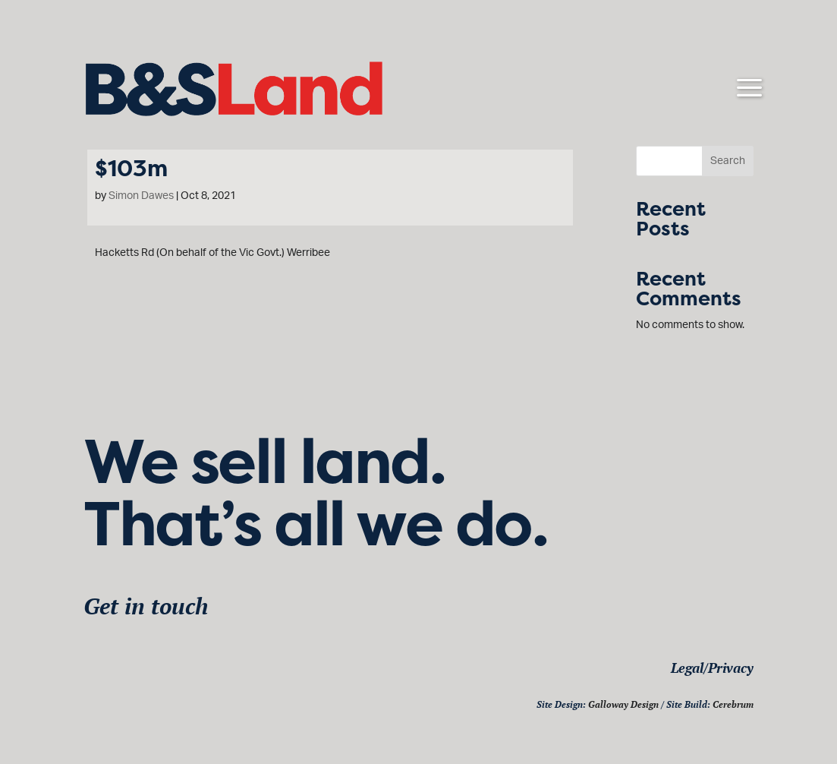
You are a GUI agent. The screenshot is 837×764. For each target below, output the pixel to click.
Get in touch (145, 606)
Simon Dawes (141, 196)
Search (727, 161)
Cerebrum (733, 704)
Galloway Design (623, 704)
